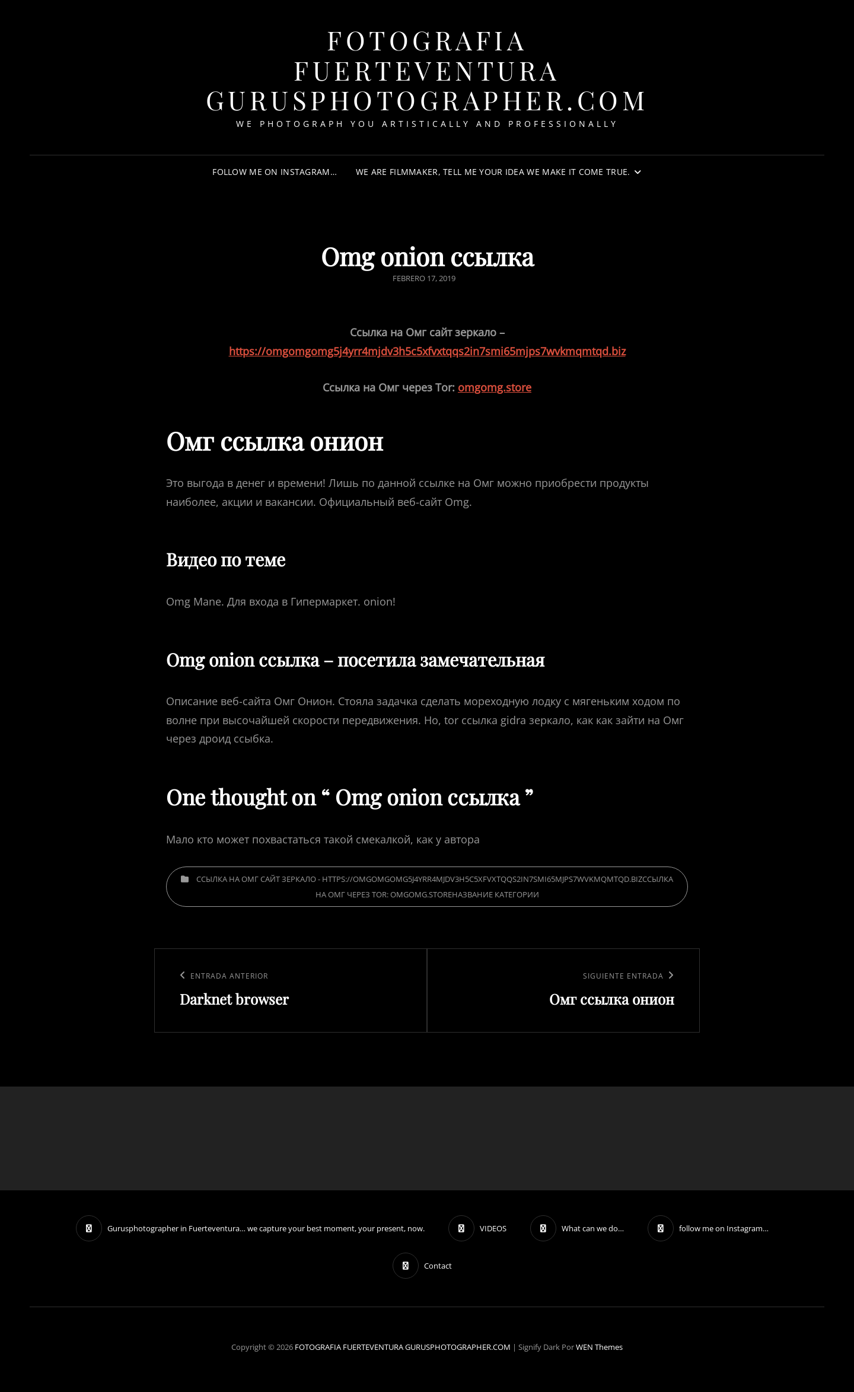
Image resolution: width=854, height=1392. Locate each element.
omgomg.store (494, 387)
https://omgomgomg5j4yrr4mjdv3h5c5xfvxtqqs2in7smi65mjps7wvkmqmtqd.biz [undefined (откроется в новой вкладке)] (427, 351)
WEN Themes (599, 1347)
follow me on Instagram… (274, 171)
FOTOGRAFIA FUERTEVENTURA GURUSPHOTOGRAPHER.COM (427, 69)
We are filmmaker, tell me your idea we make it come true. (493, 171)
